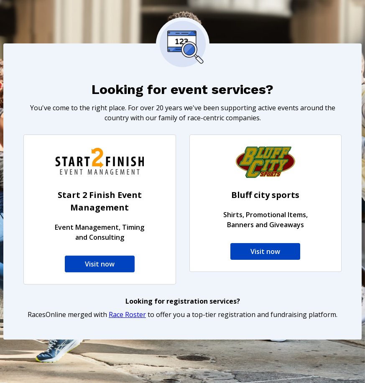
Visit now (100, 264)
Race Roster (127, 314)
